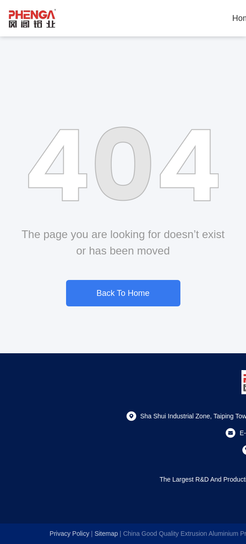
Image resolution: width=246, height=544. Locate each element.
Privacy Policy (69, 533)
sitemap (106, 533)
